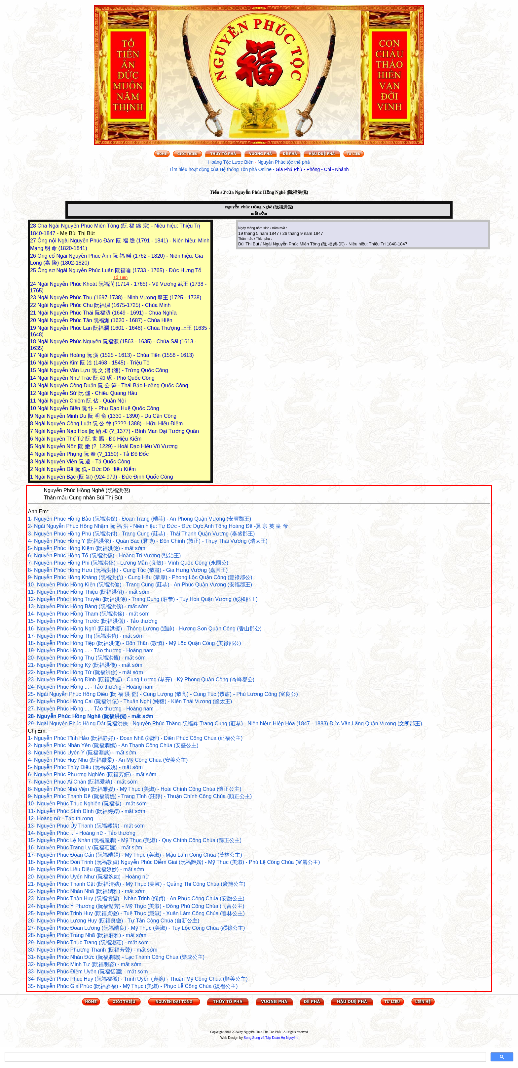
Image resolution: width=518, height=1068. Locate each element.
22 (33, 305)
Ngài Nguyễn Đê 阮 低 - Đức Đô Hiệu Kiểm (85, 469)
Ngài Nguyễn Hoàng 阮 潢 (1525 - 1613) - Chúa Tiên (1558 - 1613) (115, 355)
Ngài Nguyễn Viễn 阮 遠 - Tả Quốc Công (82, 461)
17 (33, 355)
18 (33, 341)
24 (33, 284)
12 (33, 393)
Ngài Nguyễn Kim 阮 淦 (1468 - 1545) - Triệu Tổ (93, 362)
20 (33, 320)
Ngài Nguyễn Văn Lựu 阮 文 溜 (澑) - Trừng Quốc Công (102, 370)
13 (33, 385)
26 (33, 256)
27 (33, 240)
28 (33, 226)
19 (33, 328)
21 (33, 313)
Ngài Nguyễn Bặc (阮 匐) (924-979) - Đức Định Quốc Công (103, 477)
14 (33, 378)
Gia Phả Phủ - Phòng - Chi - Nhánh (312, 169)
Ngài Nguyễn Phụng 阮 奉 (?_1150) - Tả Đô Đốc (91, 454)
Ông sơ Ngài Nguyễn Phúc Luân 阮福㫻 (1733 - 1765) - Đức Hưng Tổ (119, 270)
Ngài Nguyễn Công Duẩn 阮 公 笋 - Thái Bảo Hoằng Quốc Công (112, 385)
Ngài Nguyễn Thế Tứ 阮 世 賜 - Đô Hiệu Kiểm (87, 439)
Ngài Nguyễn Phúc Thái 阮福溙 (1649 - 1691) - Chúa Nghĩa (106, 313)
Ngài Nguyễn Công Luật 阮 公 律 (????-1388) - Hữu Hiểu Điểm (108, 423)
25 (33, 270)
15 (33, 370)
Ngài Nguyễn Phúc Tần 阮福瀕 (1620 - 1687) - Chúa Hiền (104, 320)
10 (33, 408)
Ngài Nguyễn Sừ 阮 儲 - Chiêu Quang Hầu (87, 393)
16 (33, 362)
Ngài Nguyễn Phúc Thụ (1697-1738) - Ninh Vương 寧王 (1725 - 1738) (119, 297)
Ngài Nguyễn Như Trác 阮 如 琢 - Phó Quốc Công (96, 378)
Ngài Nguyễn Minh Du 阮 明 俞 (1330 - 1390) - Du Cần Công (105, 416)
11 (33, 401)
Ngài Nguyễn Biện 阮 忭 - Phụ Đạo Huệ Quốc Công (98, 408)
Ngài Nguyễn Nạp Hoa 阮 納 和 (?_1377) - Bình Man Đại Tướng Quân (116, 431)
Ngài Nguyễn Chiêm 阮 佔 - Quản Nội (81, 401)
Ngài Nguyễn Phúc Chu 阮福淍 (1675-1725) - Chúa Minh (103, 305)
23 (33, 297)
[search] (244, 1057)
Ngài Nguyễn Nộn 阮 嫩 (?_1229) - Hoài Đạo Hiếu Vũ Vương (105, 446)
